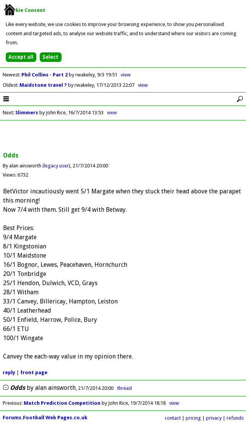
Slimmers (26, 112)
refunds (235, 418)
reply (9, 372)
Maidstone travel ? (43, 85)
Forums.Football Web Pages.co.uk (45, 417)
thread (124, 388)
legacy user (56, 166)
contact (173, 418)
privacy (214, 418)
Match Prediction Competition (62, 403)
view (126, 75)
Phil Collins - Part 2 (45, 75)
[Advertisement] (123, 136)
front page (33, 372)
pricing (193, 418)
